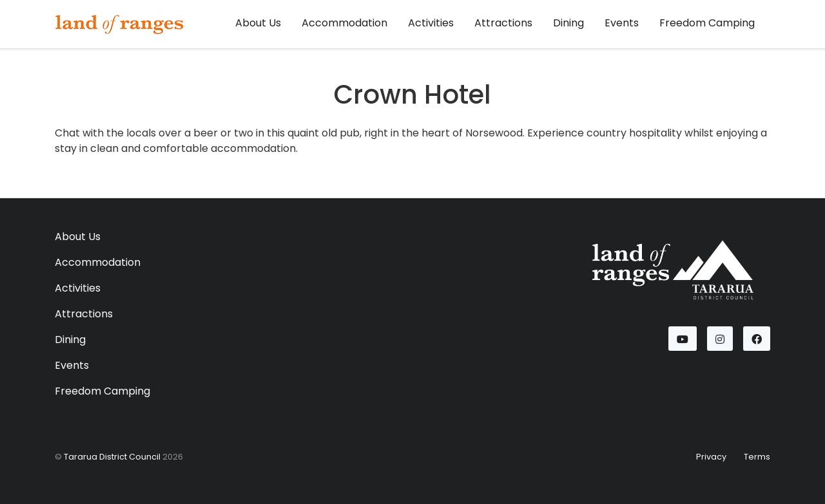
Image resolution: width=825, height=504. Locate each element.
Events (622, 22)
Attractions (503, 22)
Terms (757, 456)
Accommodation (344, 22)
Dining (568, 22)
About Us (258, 22)
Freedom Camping (707, 22)
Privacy (711, 456)
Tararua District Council (112, 456)
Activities (431, 22)
